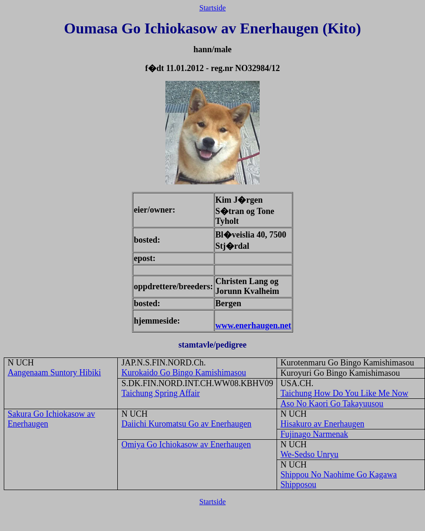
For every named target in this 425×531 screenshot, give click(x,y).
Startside (212, 8)
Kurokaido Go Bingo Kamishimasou (184, 372)
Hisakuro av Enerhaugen (322, 423)
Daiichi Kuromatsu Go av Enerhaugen (187, 423)
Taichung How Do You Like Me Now (344, 393)
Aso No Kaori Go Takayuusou (331, 403)
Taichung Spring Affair (161, 393)
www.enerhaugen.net (253, 325)
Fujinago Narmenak (314, 434)
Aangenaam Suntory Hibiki (54, 372)
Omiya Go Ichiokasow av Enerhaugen (186, 444)
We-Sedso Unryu (309, 454)
